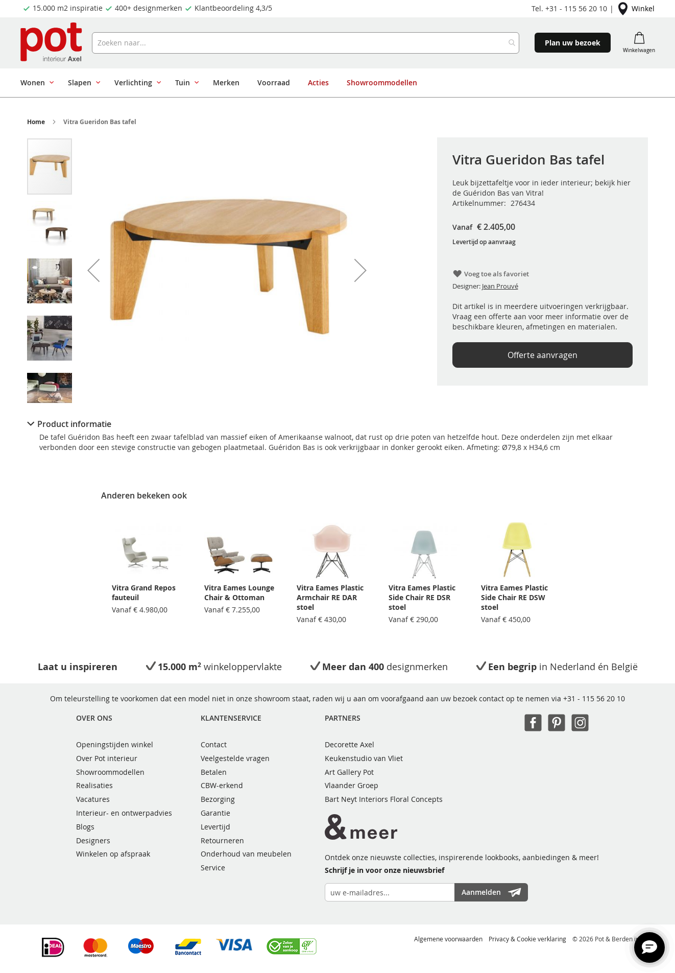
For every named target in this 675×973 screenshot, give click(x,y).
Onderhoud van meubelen (246, 854)
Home (36, 121)
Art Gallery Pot (349, 772)
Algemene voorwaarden (448, 939)
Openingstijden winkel (114, 744)
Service (213, 867)
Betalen (214, 772)
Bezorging (218, 799)
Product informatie (74, 424)
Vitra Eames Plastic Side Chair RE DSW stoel (514, 597)
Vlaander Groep (351, 785)
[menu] (334, 82)
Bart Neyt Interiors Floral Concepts (384, 799)
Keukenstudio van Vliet (364, 758)
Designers (93, 840)
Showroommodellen (110, 772)
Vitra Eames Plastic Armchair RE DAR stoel (330, 597)
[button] (93, 270)
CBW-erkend (222, 785)
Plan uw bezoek (572, 43)
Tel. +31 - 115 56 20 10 (569, 8)
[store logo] (52, 42)
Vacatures (93, 799)
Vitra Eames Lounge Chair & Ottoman (239, 592)
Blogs (85, 827)
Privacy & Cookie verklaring (527, 939)
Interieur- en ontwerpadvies (124, 813)
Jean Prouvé (500, 286)
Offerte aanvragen (542, 355)
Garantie (215, 813)
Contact (214, 744)
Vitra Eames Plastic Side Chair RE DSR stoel (422, 597)
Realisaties (94, 785)
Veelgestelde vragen (235, 758)
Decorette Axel (349, 744)
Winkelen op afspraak (113, 854)
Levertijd (215, 827)
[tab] (337, 424)
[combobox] (306, 43)
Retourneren (222, 840)
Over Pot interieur (106, 758)
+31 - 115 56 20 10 (594, 698)
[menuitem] (35, 82)
